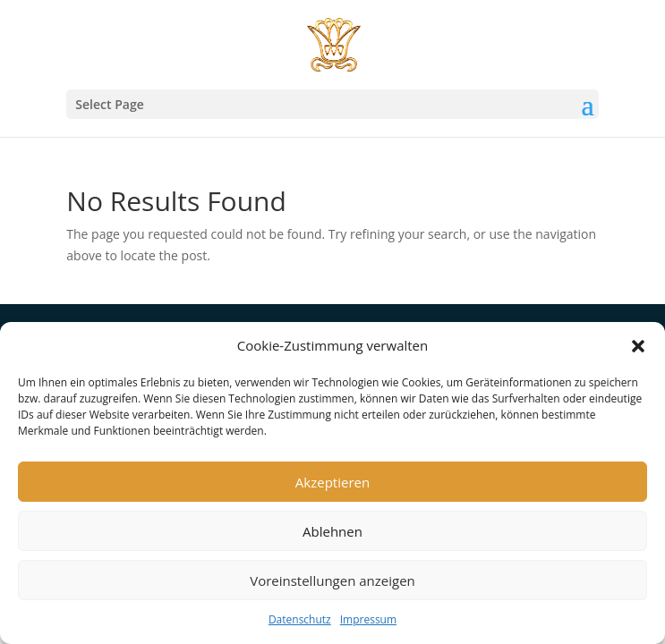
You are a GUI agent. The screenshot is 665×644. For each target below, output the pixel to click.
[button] (638, 346)
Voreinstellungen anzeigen (332, 580)
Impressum (368, 619)
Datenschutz (300, 619)
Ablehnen (332, 531)
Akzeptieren (332, 482)
